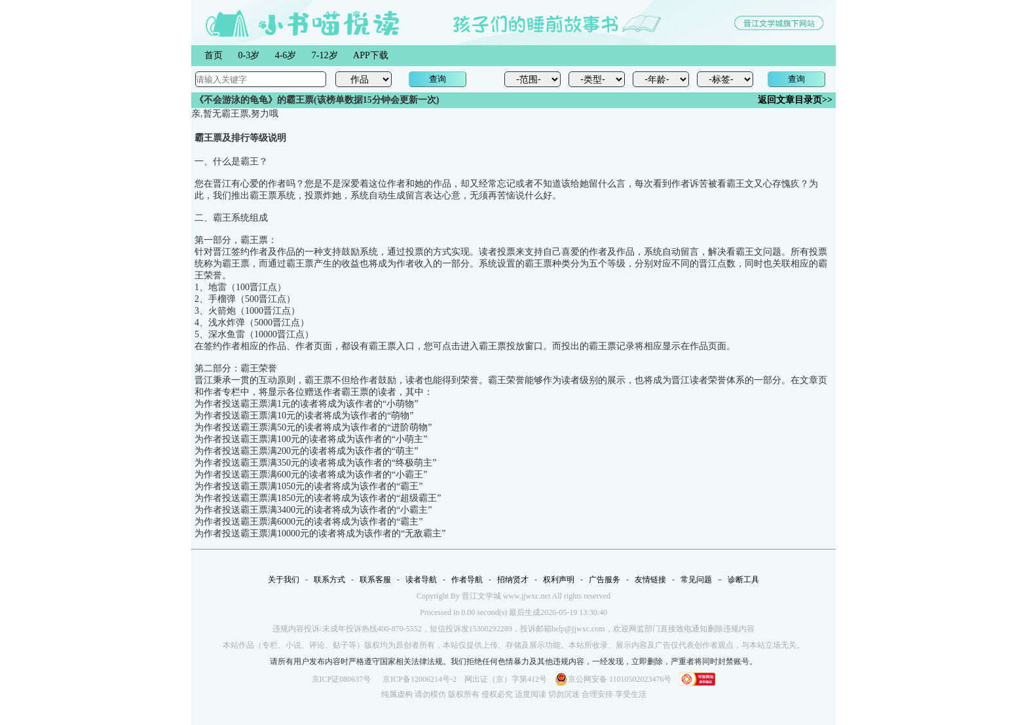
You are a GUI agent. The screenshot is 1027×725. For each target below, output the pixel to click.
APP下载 (370, 55)
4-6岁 (286, 55)
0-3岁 (249, 55)
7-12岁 (325, 55)
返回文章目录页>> (795, 100)
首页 (213, 55)
